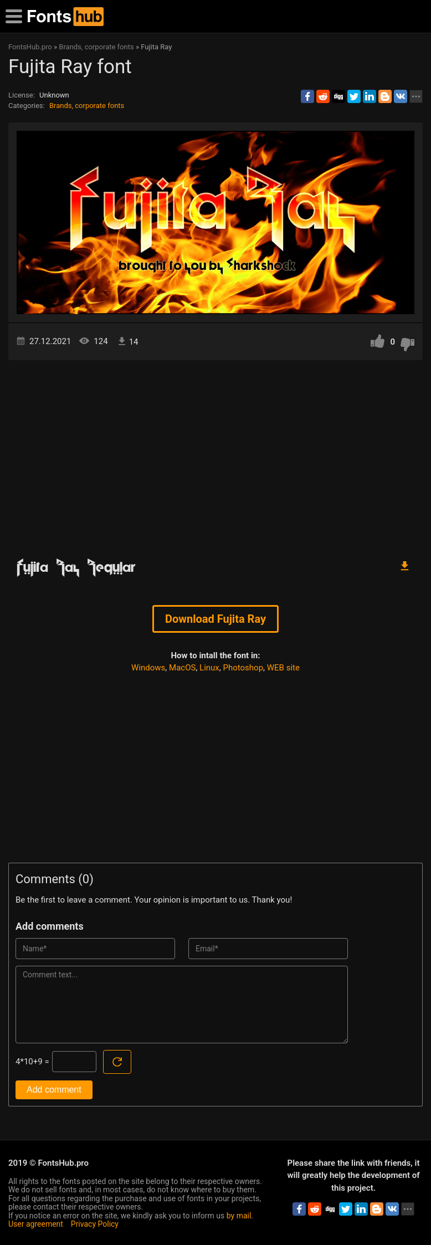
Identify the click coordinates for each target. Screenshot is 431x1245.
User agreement (35, 1224)
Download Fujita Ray (215, 619)
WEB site (283, 668)
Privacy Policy (95, 1224)
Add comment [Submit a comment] (54, 1089)
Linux (209, 668)
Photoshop (243, 668)
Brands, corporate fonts (86, 105)
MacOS (182, 668)
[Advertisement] (215, 454)
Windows (148, 668)
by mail (239, 1215)
